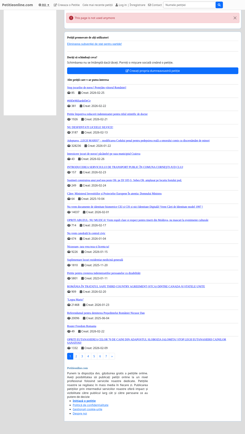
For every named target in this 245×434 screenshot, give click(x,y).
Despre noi (80, 413)
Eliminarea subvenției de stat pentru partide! (94, 43)
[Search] (189, 5)
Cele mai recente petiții (98, 5)
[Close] (235, 18)
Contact (155, 5)
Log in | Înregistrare (130, 5)
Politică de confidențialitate (90, 405)
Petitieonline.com (17, 4)
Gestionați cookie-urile (87, 409)
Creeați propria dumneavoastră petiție (153, 71)
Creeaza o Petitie (67, 5)
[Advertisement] (30, 62)
